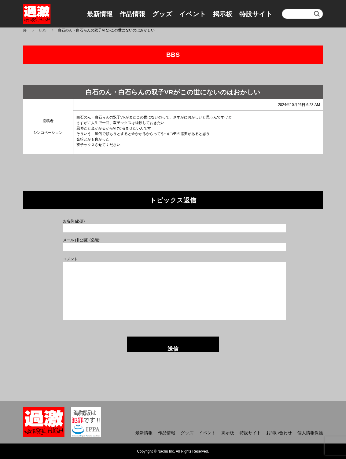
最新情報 (99, 13)
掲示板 (222, 13)
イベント (192, 13)
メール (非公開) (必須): (81, 240)
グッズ (162, 13)
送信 (173, 349)
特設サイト (255, 13)
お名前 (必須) (74, 221)
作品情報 (132, 13)
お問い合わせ (279, 432)
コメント (70, 259)
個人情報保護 (310, 432)
